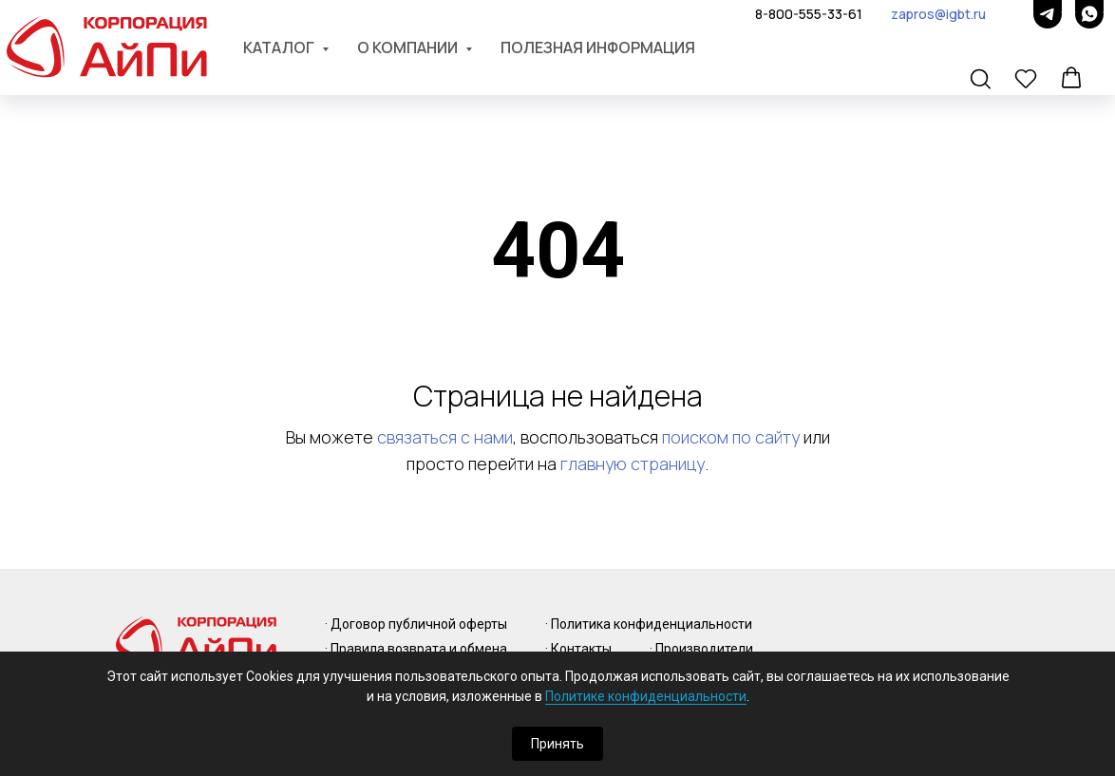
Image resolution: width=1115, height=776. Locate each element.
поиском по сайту (731, 437)
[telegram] (1047, 14)
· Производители (701, 648)
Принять (557, 743)
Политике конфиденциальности (645, 696)
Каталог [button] (280, 47)
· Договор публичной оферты (416, 624)
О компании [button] (409, 47)
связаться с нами (445, 437)
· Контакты (578, 648)
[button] (982, 79)
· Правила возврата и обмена (416, 648)
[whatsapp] (1089, 14)
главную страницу (632, 463)
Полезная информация (598, 47)
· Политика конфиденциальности (648, 624)
